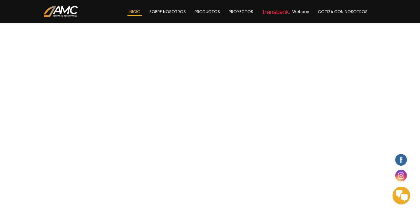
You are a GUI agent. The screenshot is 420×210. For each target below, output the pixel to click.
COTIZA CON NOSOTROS (343, 12)
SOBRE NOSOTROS (167, 12)
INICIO (135, 12)
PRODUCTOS (207, 12)
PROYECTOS (241, 12)
